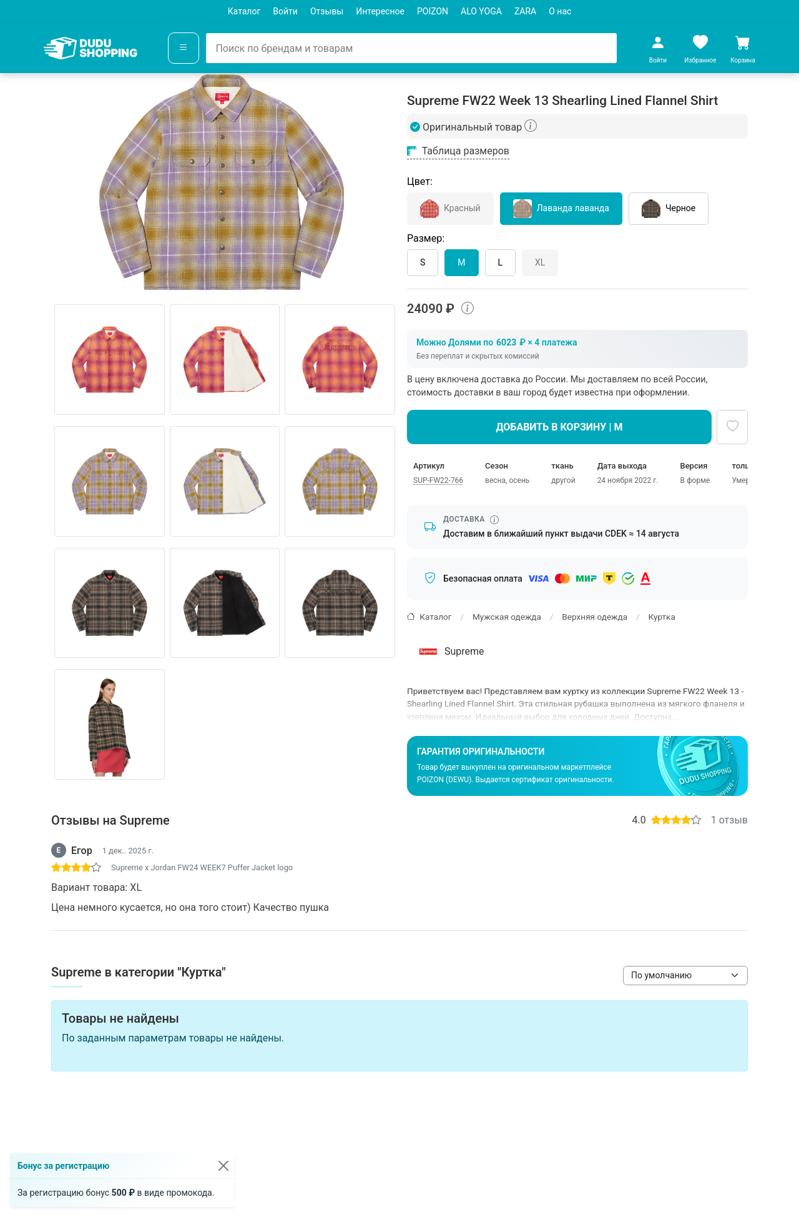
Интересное (380, 11)
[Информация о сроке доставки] (494, 519)
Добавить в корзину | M (559, 427)
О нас (560, 11)
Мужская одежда (507, 617)
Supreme (450, 651)
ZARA (525, 11)
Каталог (244, 11)
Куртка (662, 617)
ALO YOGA (481, 11)
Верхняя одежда (594, 617)
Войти (285, 11)
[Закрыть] (223, 1165)
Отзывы (326, 11)
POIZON (432, 11)
